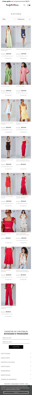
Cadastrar (16, 346)
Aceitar (16, 392)
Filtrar (8, 19)
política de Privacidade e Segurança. (13, 389)
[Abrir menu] (1, 5)
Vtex (26, 383)
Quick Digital (14, 383)
